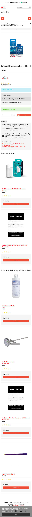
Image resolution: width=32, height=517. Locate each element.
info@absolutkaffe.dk (18, 505)
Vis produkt (15, 204)
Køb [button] (21, 115)
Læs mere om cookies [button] (8, 511)
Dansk (3, 7)
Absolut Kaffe (5, 12)
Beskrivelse (4, 121)
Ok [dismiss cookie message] (16, 514)
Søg (30, 7)
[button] (16, 29)
